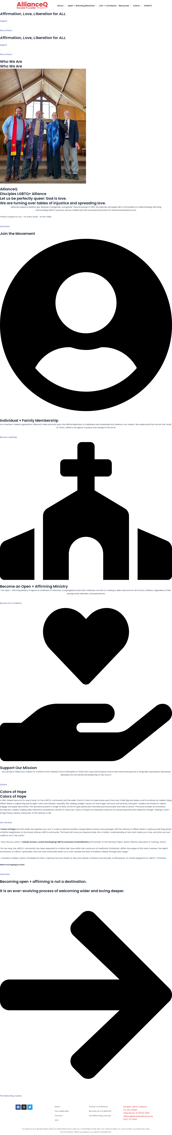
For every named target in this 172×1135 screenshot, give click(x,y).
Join (57, 1120)
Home (57, 1106)
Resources (125, 5)
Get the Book (6, 822)
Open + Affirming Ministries (82, 5)
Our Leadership (62, 1111)
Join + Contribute (107, 5)
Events (137, 5)
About (61, 5)
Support (4, 21)
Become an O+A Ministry (11, 603)
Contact (59, 1115)
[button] (61, 5)
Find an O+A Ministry (98, 1106)
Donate (149, 5)
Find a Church (6, 30)
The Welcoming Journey (100, 1115)
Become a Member (9, 437)
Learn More (5, 226)
